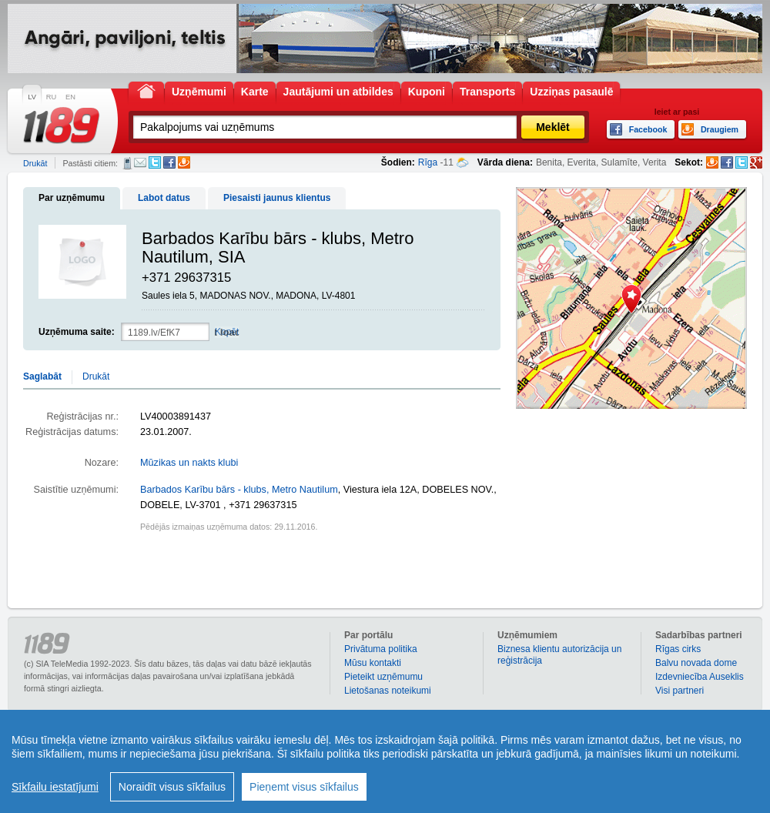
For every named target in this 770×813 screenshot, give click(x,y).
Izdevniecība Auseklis (699, 676)
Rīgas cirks (678, 649)
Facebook (169, 162)
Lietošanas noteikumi (387, 690)
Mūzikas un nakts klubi (189, 462)
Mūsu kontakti (372, 662)
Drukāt (35, 163)
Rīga (427, 162)
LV (32, 97)
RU (51, 97)
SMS (127, 163)
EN (70, 97)
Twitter (155, 162)
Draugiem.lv (184, 162)
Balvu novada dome (696, 662)
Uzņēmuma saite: (76, 331)
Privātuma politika (380, 649)
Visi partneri (679, 690)
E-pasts (140, 162)
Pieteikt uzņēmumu (383, 676)
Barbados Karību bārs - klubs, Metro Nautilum (239, 489)
